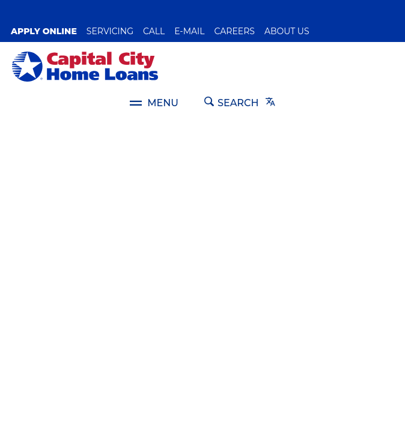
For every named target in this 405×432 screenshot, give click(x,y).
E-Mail (189, 31)
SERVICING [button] (110, 31)
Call (154, 31)
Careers (235, 31)
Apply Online (44, 31)
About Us (286, 31)
